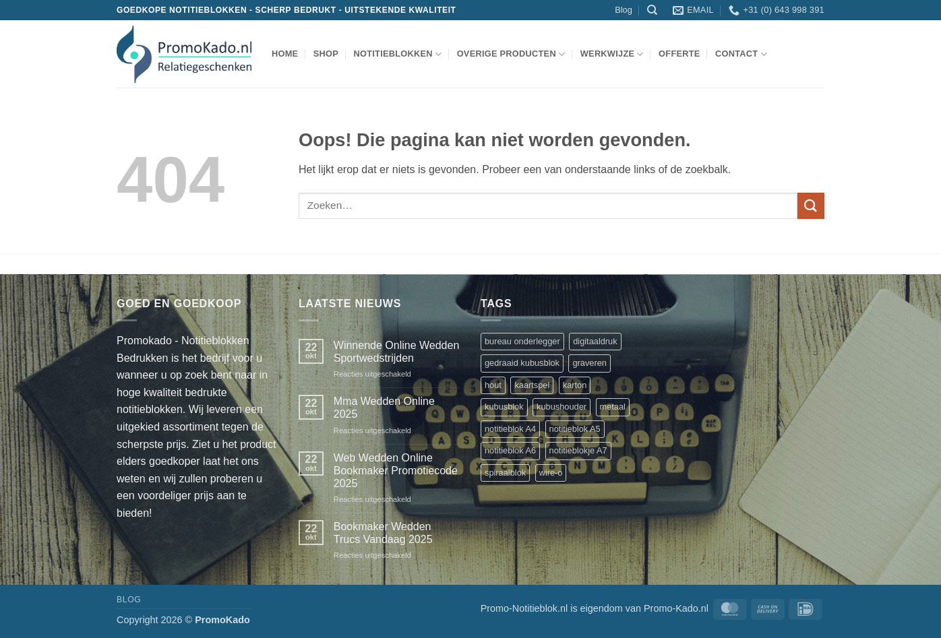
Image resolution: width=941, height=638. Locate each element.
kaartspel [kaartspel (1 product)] (531, 385)
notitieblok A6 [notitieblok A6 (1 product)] (510, 450)
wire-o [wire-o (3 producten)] (551, 473)
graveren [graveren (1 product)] (589, 363)
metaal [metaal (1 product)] (613, 407)
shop (325, 54)
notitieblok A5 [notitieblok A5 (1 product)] (575, 429)
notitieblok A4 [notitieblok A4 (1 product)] (510, 429)
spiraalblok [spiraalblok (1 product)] (505, 473)
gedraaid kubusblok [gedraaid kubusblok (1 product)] (522, 363)
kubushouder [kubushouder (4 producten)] (561, 407)
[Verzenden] (810, 206)
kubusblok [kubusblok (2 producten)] (504, 407)
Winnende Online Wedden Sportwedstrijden (397, 352)
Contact (741, 54)
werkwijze (612, 54)
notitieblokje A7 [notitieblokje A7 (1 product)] (578, 450)
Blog (623, 10)
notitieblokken (397, 54)
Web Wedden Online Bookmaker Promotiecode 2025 (396, 470)
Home (285, 54)
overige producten (511, 54)
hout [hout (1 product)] (493, 385)
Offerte (679, 54)
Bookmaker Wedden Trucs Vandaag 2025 (383, 533)
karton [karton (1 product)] (575, 385)
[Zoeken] (652, 10)
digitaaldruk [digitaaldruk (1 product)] (595, 341)
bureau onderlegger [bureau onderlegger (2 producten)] (522, 341)
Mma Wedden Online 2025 (384, 407)
